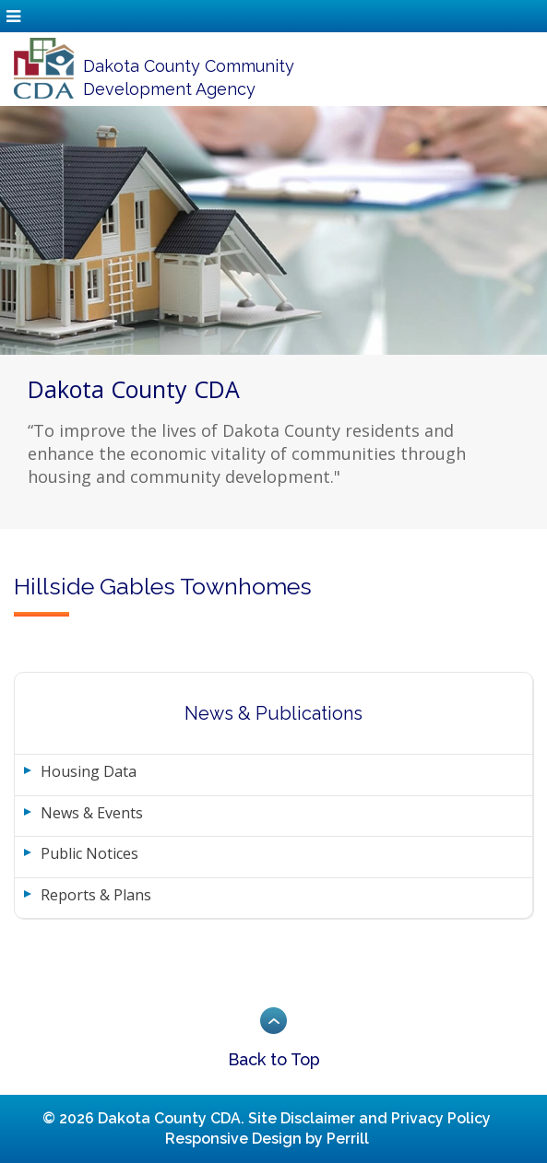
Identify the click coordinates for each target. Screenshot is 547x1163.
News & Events (92, 813)
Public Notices (89, 853)
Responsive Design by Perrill (267, 1138)
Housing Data (89, 771)
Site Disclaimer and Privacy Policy (369, 1118)
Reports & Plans (96, 895)
